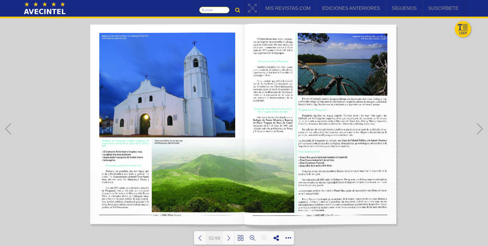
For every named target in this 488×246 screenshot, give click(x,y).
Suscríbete (443, 8)
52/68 (214, 238)
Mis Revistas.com (288, 8)
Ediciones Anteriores (351, 8)
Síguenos (404, 8)
